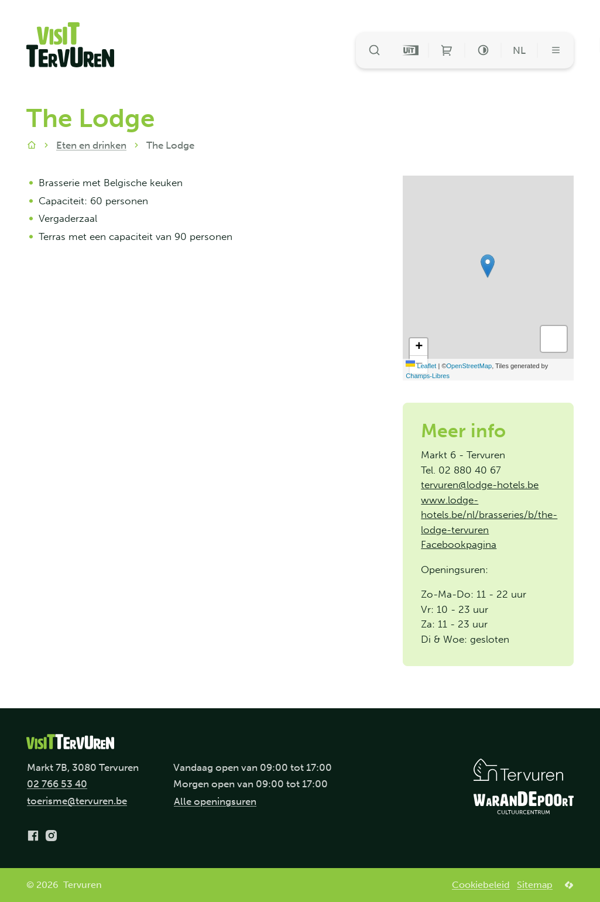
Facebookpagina (458, 544)
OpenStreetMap (469, 365)
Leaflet (421, 365)
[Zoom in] (418, 347)
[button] (488, 266)
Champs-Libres (428, 375)
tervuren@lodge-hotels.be (480, 485)
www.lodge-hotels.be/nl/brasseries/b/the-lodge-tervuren (489, 515)
